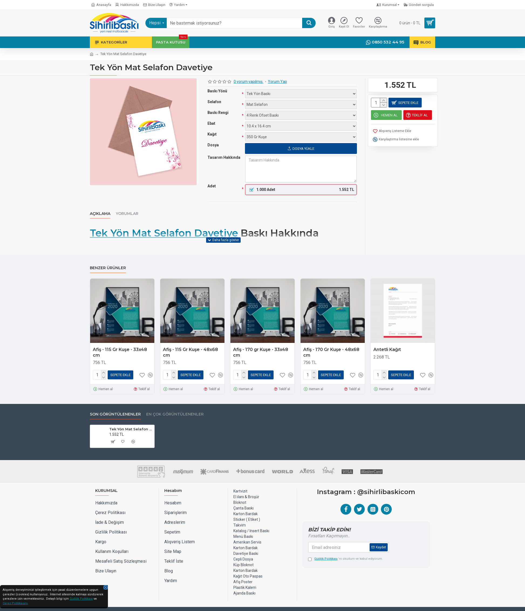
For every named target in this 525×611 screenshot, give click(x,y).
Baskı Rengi (218, 112)
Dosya (213, 145)
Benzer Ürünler (108, 261)
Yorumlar (127, 213)
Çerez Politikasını (15, 603)
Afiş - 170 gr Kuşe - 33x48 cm (260, 345)
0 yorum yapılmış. (248, 81)
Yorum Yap (277, 81)
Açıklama (100, 213)
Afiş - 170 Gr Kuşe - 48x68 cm (331, 345)
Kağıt (212, 134)
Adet (211, 186)
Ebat (211, 123)
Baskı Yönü (217, 91)
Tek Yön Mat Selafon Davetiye (164, 233)
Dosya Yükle (301, 149)
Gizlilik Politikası (81, 598)
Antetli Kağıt (387, 342)
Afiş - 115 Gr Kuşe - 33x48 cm (120, 345)
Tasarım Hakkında (223, 157)
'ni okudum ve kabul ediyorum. (345, 551)
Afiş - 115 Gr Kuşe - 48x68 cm (190, 345)
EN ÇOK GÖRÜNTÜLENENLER (175, 406)
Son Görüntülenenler (115, 406)
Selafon (214, 102)
